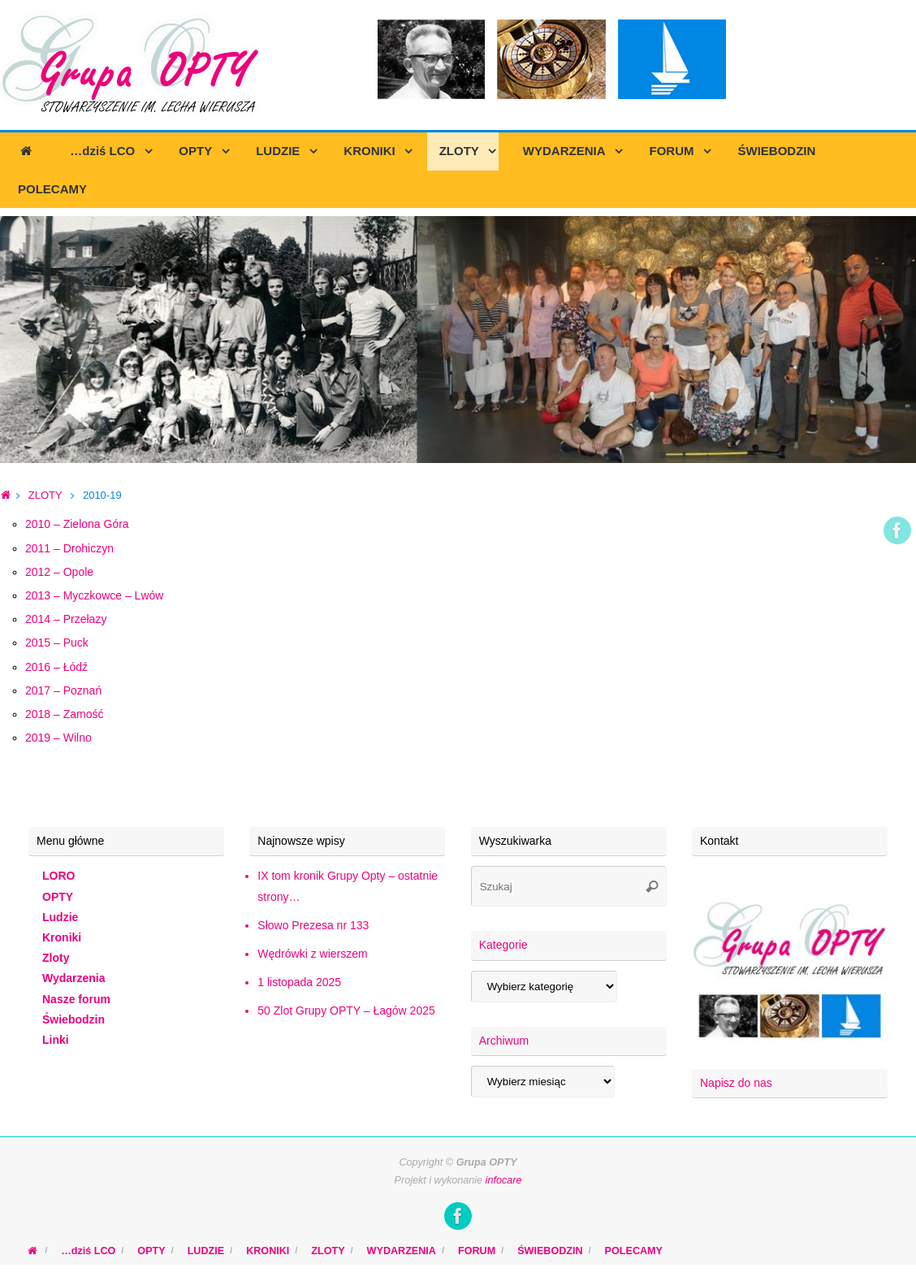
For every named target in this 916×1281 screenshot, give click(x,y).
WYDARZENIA (401, 1251)
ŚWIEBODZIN (549, 1251)
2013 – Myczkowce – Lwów (94, 595)
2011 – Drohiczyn (69, 548)
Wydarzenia (74, 978)
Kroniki (61, 937)
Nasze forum (76, 999)
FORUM (476, 1251)
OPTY (57, 896)
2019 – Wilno (58, 737)
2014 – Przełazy (65, 618)
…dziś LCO (88, 1251)
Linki (55, 1039)
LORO (58, 875)
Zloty (55, 957)
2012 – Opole (59, 571)
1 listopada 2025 (299, 982)
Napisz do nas (736, 1082)
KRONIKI (267, 1251)
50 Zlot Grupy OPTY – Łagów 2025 (345, 1010)
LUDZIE (206, 1251)
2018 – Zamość (64, 714)
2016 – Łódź (56, 666)
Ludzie (60, 917)
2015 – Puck (57, 642)
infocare (504, 1180)
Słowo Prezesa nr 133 (313, 925)
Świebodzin (73, 1019)
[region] (458, 339)
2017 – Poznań (63, 690)
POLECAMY (634, 1251)
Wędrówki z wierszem (312, 953)
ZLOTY (45, 495)
